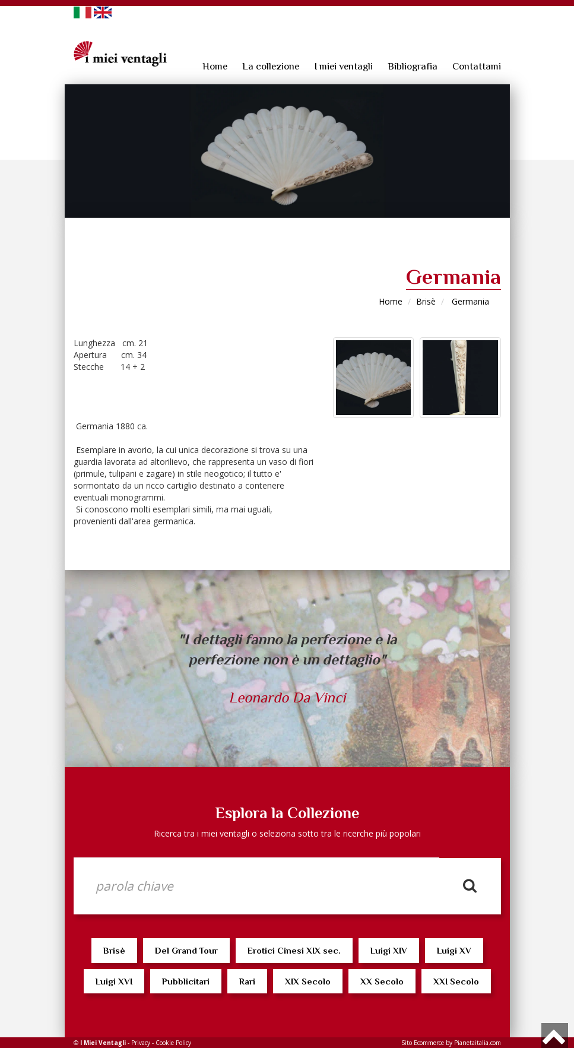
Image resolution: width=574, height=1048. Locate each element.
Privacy (140, 1042)
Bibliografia (412, 66)
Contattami (476, 66)
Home (214, 66)
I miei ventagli (343, 66)
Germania (469, 301)
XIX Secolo (308, 981)
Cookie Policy (173, 1042)
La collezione (270, 66)
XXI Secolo (456, 981)
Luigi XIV (388, 950)
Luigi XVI (114, 981)
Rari (247, 981)
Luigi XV (454, 950)
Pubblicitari (186, 981)
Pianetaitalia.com (477, 1042)
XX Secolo (382, 981)
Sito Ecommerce (422, 1042)
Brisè (426, 301)
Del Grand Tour (186, 950)
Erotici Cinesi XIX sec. (294, 950)
